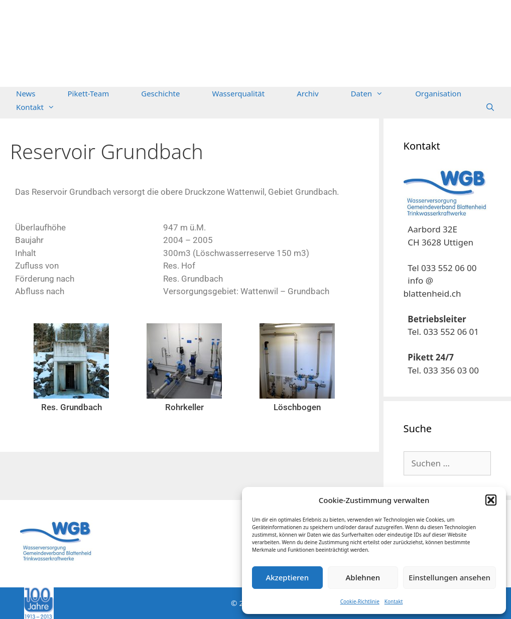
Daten (375, 93)
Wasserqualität (238, 93)
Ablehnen (363, 577)
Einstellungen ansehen (449, 577)
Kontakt (394, 601)
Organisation (438, 93)
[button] (491, 500)
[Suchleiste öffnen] (490, 107)
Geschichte (160, 93)
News (26, 93)
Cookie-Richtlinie (359, 601)
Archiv (307, 93)
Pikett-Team (88, 93)
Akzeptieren (287, 577)
